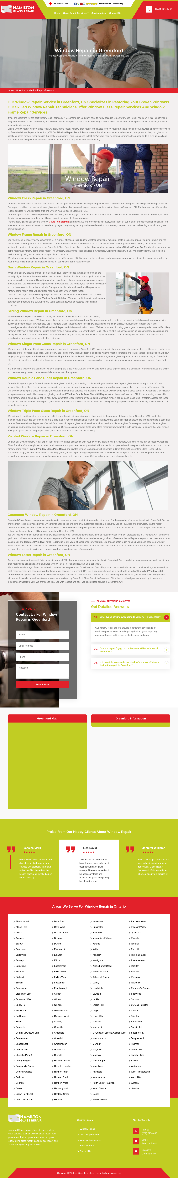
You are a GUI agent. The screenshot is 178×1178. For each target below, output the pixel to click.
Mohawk (97, 1055)
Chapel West (22, 1049)
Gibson (57, 994)
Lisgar (96, 1010)
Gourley (58, 1021)
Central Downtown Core (27, 1033)
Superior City (137, 1033)
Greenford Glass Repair (90, 1173)
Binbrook (20, 971)
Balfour (19, 944)
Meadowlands (99, 1038)
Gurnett (58, 1055)
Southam (135, 999)
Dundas (58, 938)
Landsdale (98, 988)
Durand (57, 944)
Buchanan (21, 1010)
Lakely (96, 983)
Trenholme (136, 1049)
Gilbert (57, 999)
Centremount (22, 1038)
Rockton (135, 966)
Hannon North (61, 1072)
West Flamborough (140, 1072)
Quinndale (136, 932)
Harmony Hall (61, 1088)
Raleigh (135, 938)
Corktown (20, 1077)
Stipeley (135, 1016)
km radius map (47, 764)
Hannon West (61, 1083)
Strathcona (136, 1021)
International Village (102, 938)
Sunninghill (136, 1027)
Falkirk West (60, 977)
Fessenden (59, 983)
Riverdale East (138, 955)
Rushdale (136, 983)
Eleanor (58, 955)
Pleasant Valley (138, 927)
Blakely (19, 983)
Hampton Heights (62, 1066)
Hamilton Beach (62, 1060)
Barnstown (21, 949)
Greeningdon (60, 1044)
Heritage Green (61, 1094)
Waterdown (136, 1066)
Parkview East (100, 1099)
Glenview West (61, 1016)
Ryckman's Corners (140, 988)
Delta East (59, 921)
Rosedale (136, 977)
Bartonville (21, 955)
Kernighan (98, 960)
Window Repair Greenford (41, 90)
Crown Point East (24, 1094)
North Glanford (100, 1088)
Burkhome (21, 1016)
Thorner (135, 1044)
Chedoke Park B (24, 1055)
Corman (20, 1083)
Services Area (98, 13)
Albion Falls (21, 927)
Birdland (20, 977)
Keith (95, 949)
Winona (135, 1083)
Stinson (135, 1010)
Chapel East (22, 1044)
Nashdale (97, 1072)
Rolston (135, 971)
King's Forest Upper (102, 966)
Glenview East (61, 1010)
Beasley (20, 960)
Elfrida (57, 960)
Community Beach (25, 1066)
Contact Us (115, 13)
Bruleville (20, 1005)
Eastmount (59, 949)
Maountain (98, 1027)
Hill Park (58, 1099)
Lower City (98, 1016)
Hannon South (61, 1077)
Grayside (58, 1027)
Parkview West (138, 921)
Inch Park (97, 932)
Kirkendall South (101, 977)
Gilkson (58, 1005)
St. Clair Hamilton (139, 1005)
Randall (135, 944)
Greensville (59, 1049)
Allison (19, 932)
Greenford (21, 90)
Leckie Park (98, 1005)
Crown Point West (25, 1099)
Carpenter (21, 1027)
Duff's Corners (61, 932)
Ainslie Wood (22, 921)
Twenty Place (137, 1055)
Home (57, 13)
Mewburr (97, 1044)
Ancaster (20, 938)
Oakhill (96, 1094)
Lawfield (97, 994)
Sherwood (136, 994)
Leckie (96, 999)
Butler (19, 1021)
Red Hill (135, 949)
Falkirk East (60, 971)
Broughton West (24, 999)
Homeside (98, 921)
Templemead (137, 1038)
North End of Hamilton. (104, 1083)
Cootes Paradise (24, 1072)
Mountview (98, 1066)
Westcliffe (136, 1077)
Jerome (96, 944)
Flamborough (60, 988)
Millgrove (97, 1049)
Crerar (19, 1088)
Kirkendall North (100, 971)
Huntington (98, 927)
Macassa (97, 1021)
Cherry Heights (23, 1060)
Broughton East (23, 994)
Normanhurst (99, 1077)
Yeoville (135, 1088)
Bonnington (21, 988)
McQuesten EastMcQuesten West (109, 1033)
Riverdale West (138, 960)
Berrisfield (21, 966)
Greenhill (58, 1038)
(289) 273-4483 (163, 9)
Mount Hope (99, 1060)
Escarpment (60, 966)
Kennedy (97, 955)
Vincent (135, 1060)
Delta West (59, 927)
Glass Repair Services (74, 13)
